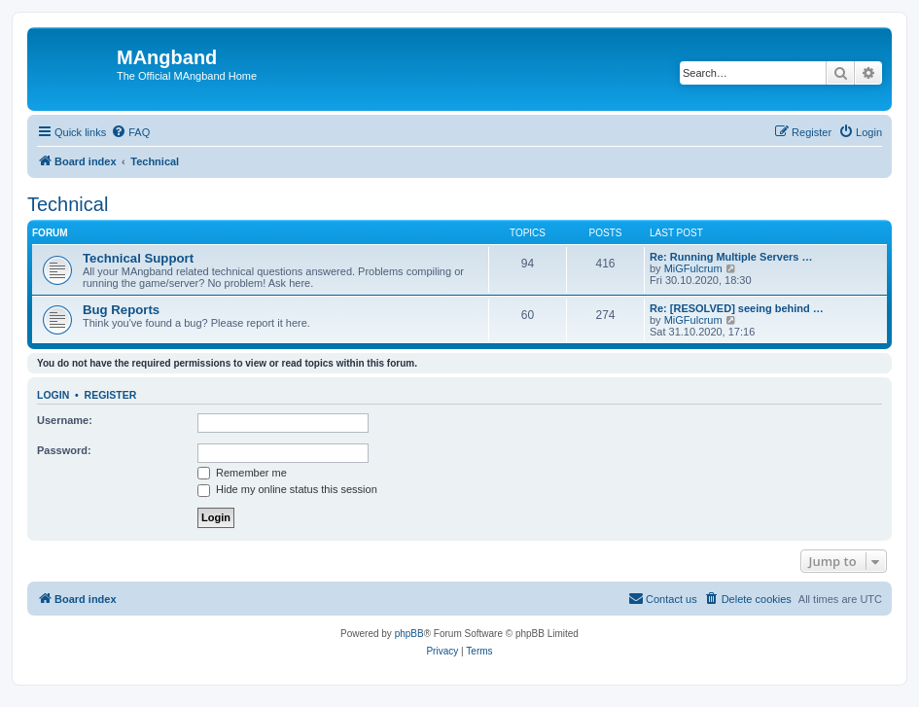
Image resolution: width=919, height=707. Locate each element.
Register (111, 395)
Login (53, 395)
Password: (64, 450)
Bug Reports (121, 309)
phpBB (409, 633)
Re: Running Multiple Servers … (731, 257)
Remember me (242, 472)
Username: (64, 420)
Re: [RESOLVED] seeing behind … (737, 308)
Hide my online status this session (287, 489)
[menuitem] (130, 132)
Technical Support (138, 258)
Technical (67, 204)
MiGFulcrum (693, 268)
